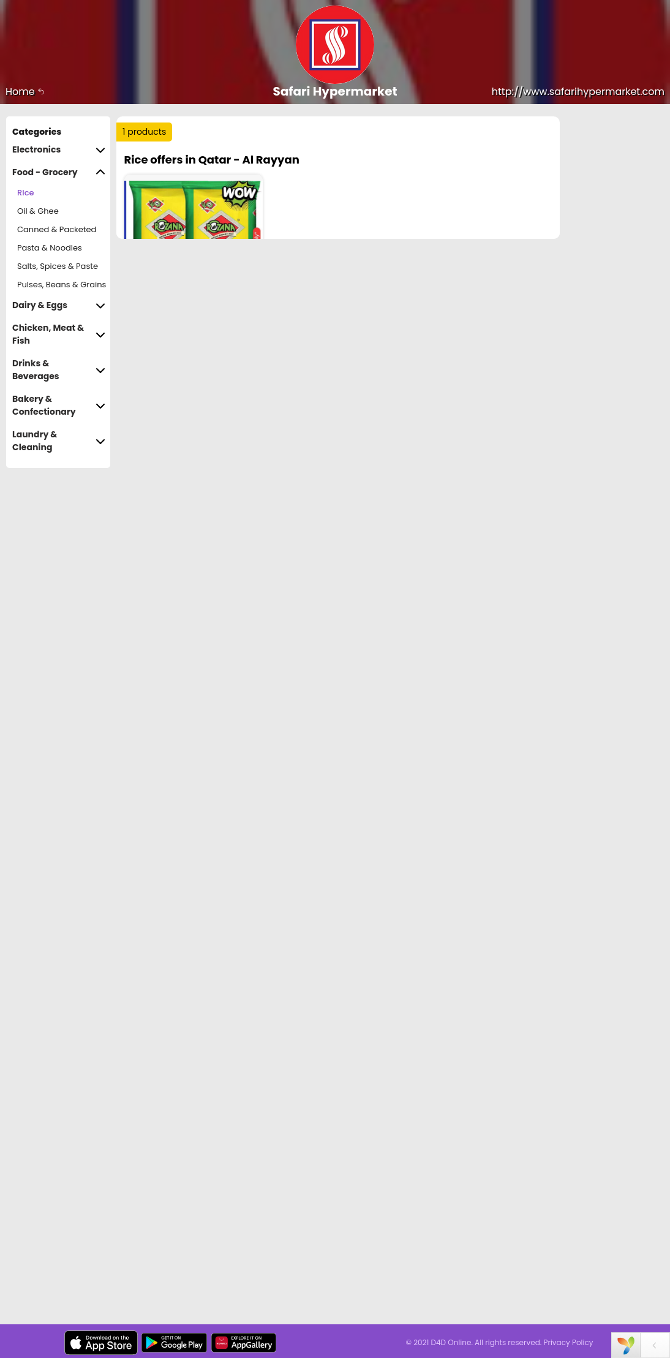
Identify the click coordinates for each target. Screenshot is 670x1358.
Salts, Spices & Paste (57, 266)
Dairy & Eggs (58, 305)
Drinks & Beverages (58, 370)
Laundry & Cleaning (58, 441)
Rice (25, 192)
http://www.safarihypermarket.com (578, 92)
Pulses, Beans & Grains (61, 284)
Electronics (58, 149)
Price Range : (161, 218)
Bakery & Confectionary (58, 405)
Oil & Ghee (38, 211)
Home (25, 92)
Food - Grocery (58, 172)
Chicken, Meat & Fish (58, 334)
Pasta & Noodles (49, 248)
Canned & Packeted (56, 229)
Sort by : (150, 186)
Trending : (171, 160)
